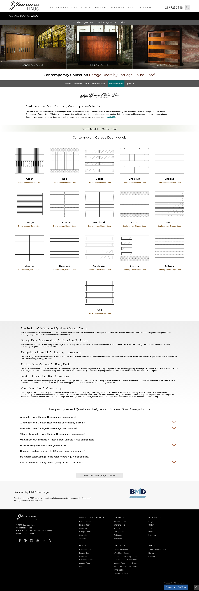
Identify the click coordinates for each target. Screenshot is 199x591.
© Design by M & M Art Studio (174, 583)
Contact (151, 556)
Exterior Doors (85, 522)
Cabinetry (83, 535)
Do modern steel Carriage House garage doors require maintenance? (54, 457)
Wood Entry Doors (121, 553)
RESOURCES (117, 7)
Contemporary (116, 83)
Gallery (122, 22)
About (132, 7)
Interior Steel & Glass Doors (125, 567)
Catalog (86, 7)
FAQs (150, 522)
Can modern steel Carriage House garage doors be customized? (52, 462)
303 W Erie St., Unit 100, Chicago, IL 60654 (34, 531)
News (150, 532)
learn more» (111, 116)
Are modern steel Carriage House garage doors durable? (48, 428)
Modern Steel (99, 83)
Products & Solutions (63, 7)
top (196, 587)
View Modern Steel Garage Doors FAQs (99, 475)
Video (150, 528)
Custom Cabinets (86, 560)
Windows (83, 528)
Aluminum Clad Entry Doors (125, 556)
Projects (100, 7)
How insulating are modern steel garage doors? (43, 445)
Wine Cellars (119, 570)
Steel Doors (106, 22)
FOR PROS (145, 7)
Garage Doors (19, 16)
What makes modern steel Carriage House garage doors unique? (52, 434)
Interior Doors (85, 525)
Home (68, 83)
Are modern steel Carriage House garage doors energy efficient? (52, 422)
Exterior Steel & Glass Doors (125, 560)
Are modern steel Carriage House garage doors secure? (48, 417)
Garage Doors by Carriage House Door (100, 75)
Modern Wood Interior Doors (125, 563)
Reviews (151, 553)
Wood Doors (82, 22)
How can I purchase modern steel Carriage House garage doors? (52, 451)
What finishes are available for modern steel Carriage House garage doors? (57, 440)
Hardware (118, 538)
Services (82, 538)
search (187, 7)
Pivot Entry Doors (121, 550)
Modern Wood (81, 83)
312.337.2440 (174, 8)
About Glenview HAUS (157, 550)
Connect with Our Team (176, 587)
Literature (152, 535)
